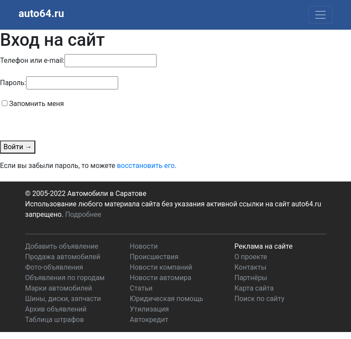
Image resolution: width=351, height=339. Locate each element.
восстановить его (146, 165)
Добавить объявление (62, 246)
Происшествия (154, 257)
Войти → (17, 147)
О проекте (251, 257)
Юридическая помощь (166, 298)
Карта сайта (254, 288)
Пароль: (13, 83)
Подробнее (83, 214)
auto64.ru (41, 13)
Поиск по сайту (260, 298)
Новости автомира (160, 278)
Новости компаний (161, 267)
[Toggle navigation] (320, 15)
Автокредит (149, 319)
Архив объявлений (56, 309)
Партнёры (251, 278)
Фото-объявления (54, 267)
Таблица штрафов (54, 319)
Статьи (141, 288)
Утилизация (149, 309)
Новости (144, 246)
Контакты (250, 267)
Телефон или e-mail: (32, 60)
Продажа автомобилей (62, 257)
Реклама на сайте (264, 246)
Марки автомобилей (58, 288)
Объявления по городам (65, 278)
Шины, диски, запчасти (63, 298)
